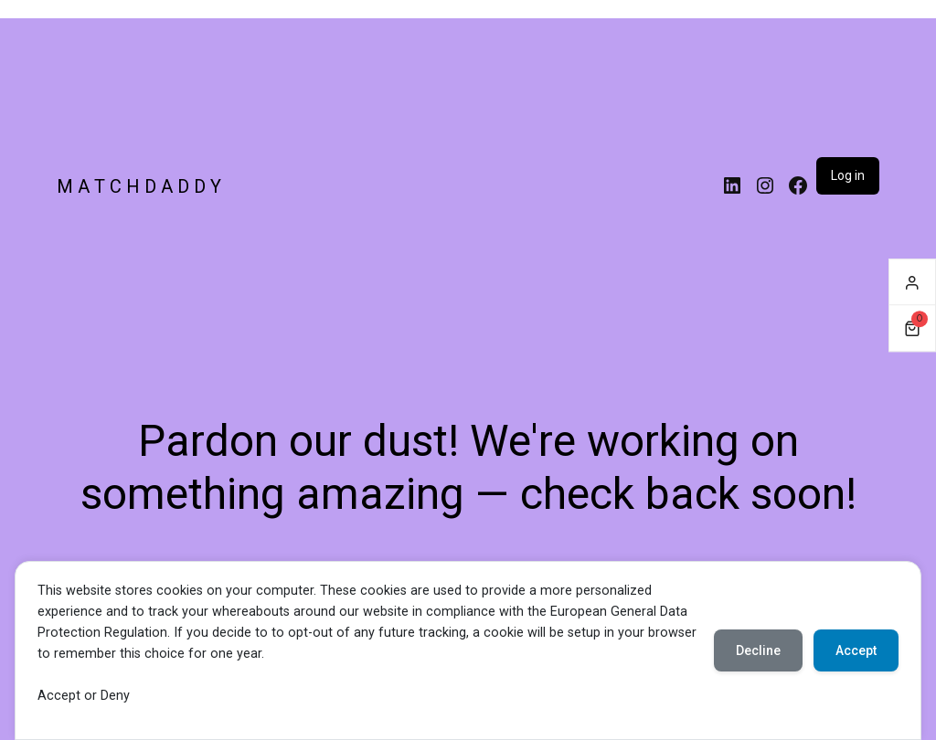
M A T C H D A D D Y (139, 186)
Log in (848, 175)
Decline (758, 650)
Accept (856, 650)
